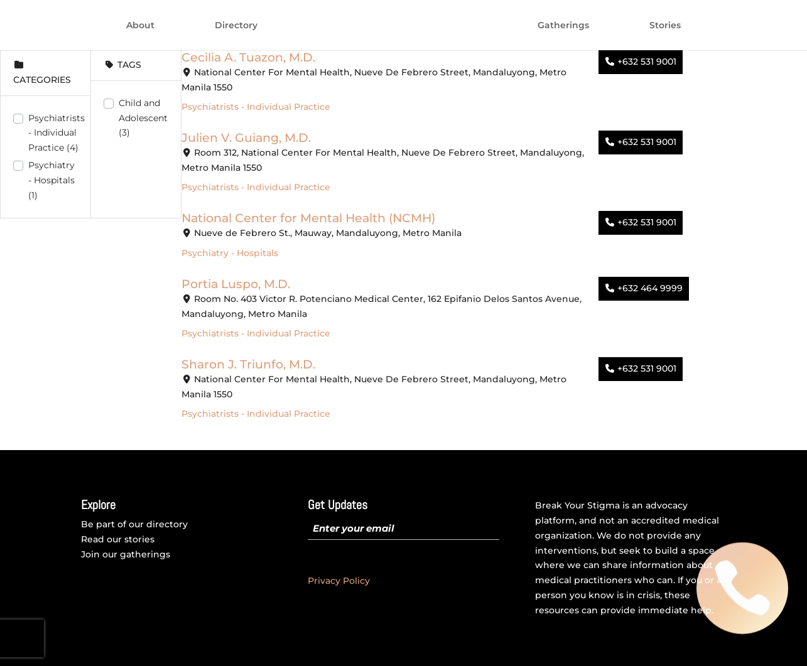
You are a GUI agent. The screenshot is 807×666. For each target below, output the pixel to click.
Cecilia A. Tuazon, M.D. (248, 57)
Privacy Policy (339, 580)
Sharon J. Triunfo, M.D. (248, 364)
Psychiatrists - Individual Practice (56, 133)
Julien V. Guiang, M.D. (246, 137)
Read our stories (117, 539)
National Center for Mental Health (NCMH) (308, 217)
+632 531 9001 (646, 61)
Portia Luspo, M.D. (235, 283)
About (140, 26)
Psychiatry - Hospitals (51, 180)
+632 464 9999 (650, 288)
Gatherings (563, 26)
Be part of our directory (134, 524)
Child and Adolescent (143, 118)
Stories (665, 26)
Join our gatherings (125, 554)
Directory (236, 26)
